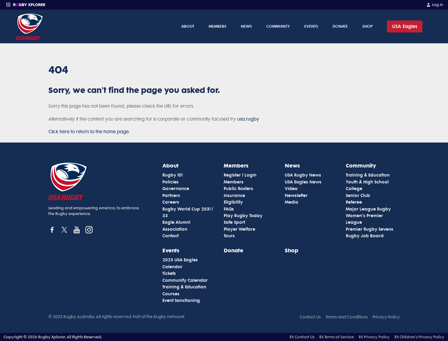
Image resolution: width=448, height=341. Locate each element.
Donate (340, 26)
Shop (367, 26)
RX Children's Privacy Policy (419, 337)
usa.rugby (248, 119)
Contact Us (310, 317)
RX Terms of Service (336, 337)
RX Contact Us (302, 337)
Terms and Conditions (347, 317)
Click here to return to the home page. (89, 131)
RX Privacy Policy (374, 337)
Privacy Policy (386, 317)
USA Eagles (404, 26)
